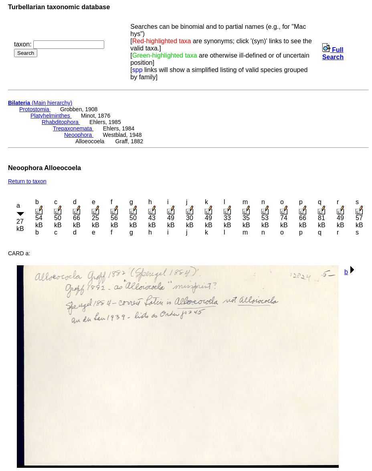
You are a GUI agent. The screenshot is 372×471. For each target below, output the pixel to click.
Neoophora (78, 135)
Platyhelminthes (51, 115)
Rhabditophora (61, 122)
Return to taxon (27, 181)
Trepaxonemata (73, 128)
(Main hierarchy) (40, 103)
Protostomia (35, 109)
